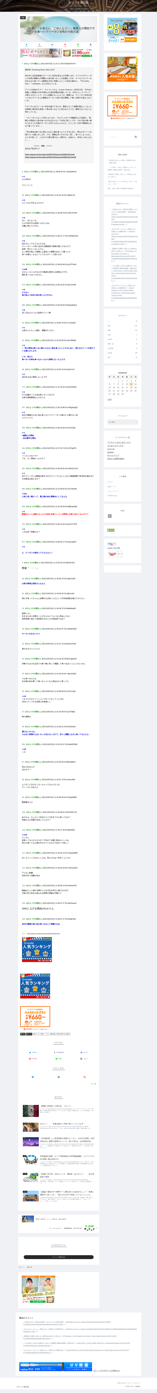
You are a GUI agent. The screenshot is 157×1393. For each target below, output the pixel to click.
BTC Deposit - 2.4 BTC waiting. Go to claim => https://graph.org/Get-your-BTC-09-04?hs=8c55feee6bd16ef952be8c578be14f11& (124, 256)
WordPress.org (112, 495)
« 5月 (109, 400)
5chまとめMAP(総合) (115, 459)
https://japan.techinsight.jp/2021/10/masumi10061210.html (50, 155)
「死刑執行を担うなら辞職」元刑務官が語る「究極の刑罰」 (122, 162)
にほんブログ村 (113, 548)
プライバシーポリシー (133, 1387)
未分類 (122, 339)
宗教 (122, 335)
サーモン (37, 1034)
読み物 (29, 1034)
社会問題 (122, 348)
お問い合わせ (119, 1387)
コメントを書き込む (58, 1261)
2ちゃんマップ (113, 455)
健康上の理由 (55, 1034)
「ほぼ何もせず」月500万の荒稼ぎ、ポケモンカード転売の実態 (43, 1326)
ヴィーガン (45, 1034)
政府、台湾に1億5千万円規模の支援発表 (120, 188)
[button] (135, 137)
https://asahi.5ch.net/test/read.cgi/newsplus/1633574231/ (43, 933)
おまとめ (111, 449)
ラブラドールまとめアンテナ (119, 442)
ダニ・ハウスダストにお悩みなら (106, 1374)
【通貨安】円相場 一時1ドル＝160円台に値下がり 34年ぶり (122, 176)
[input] (122, 136)
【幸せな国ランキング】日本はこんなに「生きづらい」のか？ (122, 183)
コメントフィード (113, 491)
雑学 (122, 357)
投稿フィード (112, 486)
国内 (122, 326)
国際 (23, 1034)
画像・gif (122, 344)
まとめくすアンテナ (115, 446)
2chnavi (110, 452)
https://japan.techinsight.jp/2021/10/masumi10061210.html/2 (50, 157)
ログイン (110, 482)
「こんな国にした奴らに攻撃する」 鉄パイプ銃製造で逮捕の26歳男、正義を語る (122, 169)
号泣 (63, 1034)
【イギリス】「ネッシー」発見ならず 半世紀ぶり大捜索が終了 (43, 1333)
